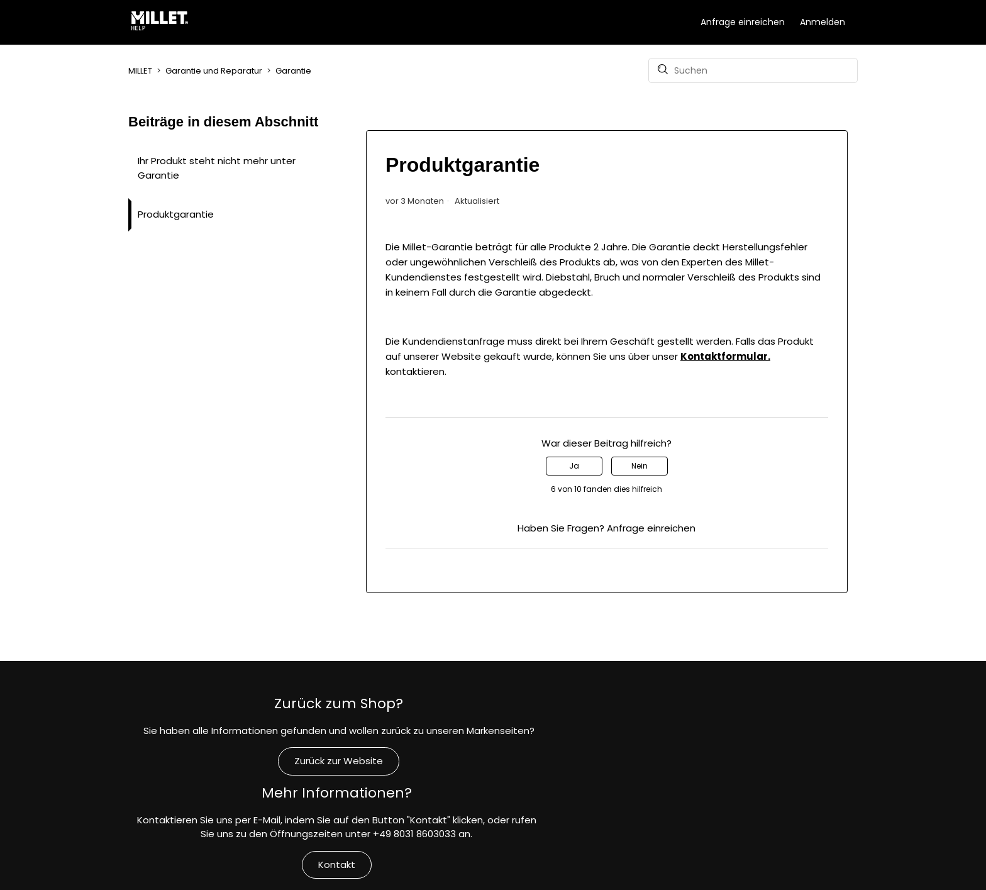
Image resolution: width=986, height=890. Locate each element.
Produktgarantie (176, 214)
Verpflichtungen (737, 809)
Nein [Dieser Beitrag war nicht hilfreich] (639, 465)
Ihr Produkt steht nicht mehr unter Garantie (217, 168)
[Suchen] (753, 70)
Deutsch (833, 876)
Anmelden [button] (822, 22)
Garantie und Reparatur (213, 71)
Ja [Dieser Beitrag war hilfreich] (574, 465)
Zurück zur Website (248, 768)
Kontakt (492, 796)
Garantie (293, 71)
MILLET (140, 71)
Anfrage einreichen (743, 22)
